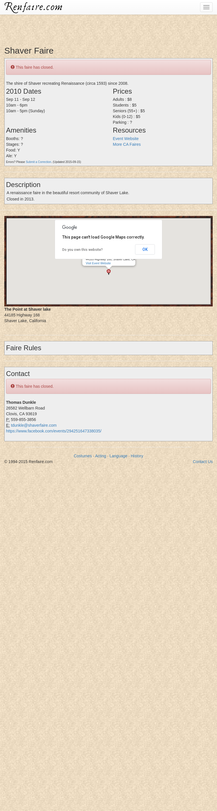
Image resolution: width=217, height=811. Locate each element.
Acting (100, 456)
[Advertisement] (104, 27)
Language (118, 456)
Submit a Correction (38, 162)
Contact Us (203, 461)
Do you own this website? (82, 250)
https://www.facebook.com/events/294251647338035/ (53, 431)
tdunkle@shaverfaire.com (34, 425)
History (137, 456)
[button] (108, 272)
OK (145, 249)
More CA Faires (127, 144)
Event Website (126, 138)
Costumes (83, 456)
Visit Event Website (98, 263)
